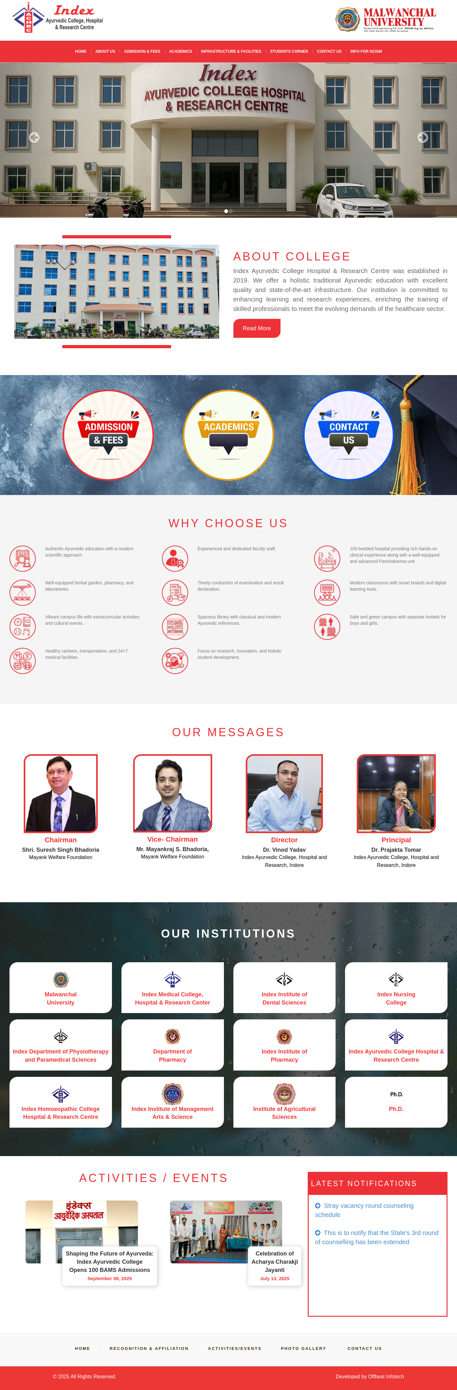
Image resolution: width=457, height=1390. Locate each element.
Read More (257, 328)
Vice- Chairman (172, 839)
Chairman (61, 840)
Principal (396, 840)
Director (284, 840)
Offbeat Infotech (386, 1376)
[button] (34, 140)
